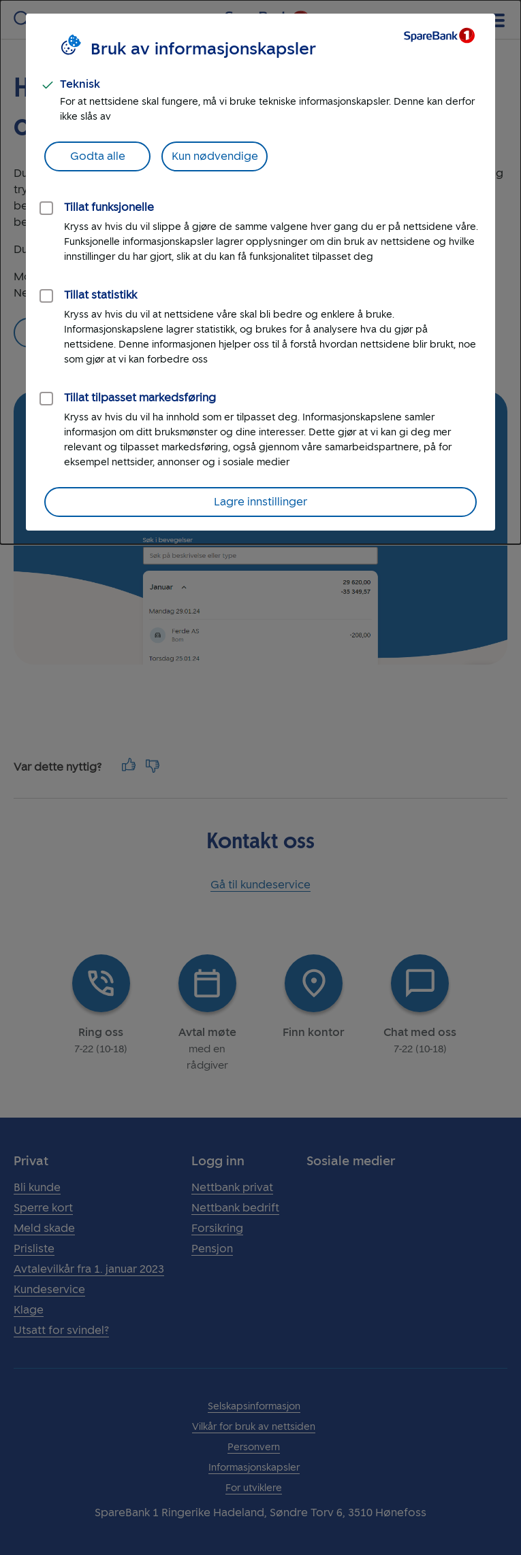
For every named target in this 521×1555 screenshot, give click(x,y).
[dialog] (260, 272)
